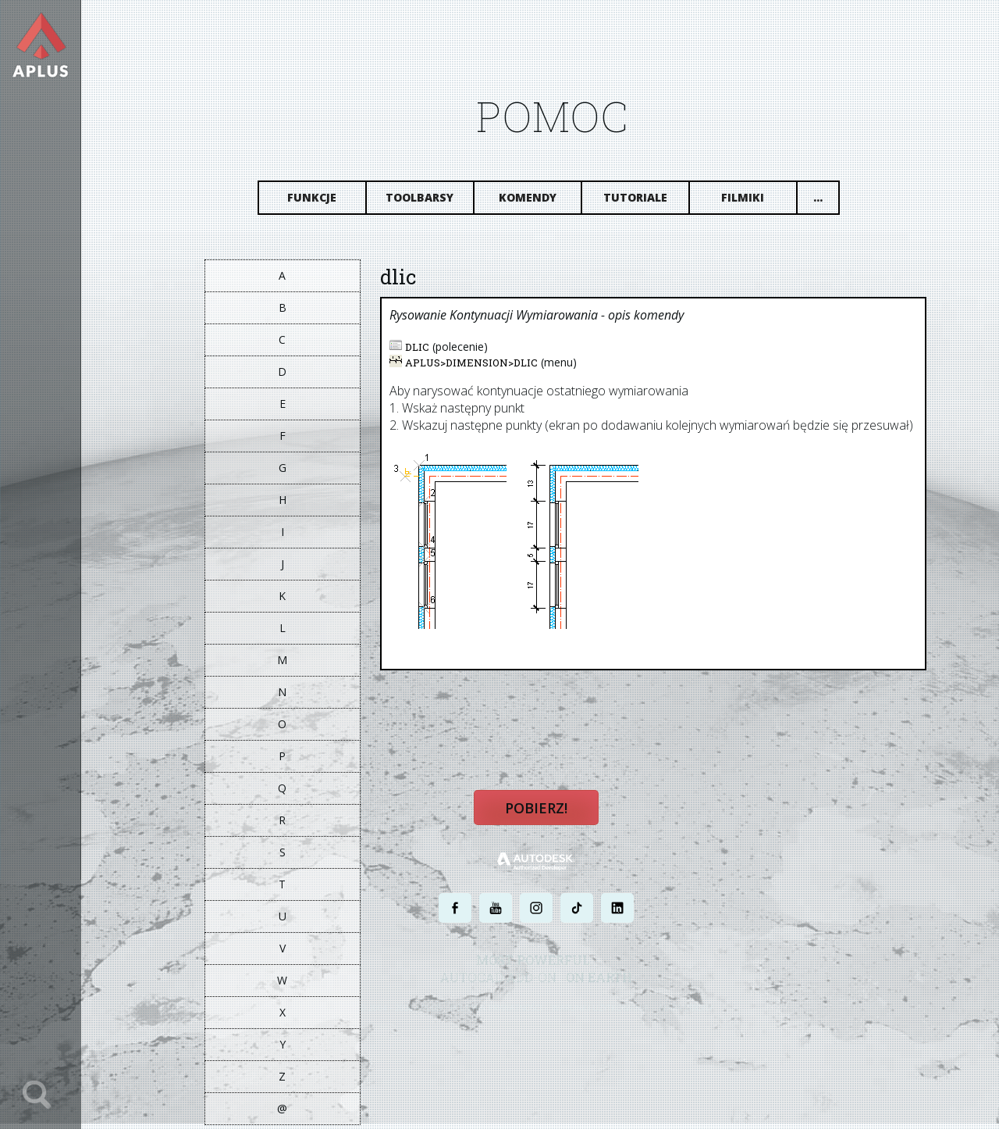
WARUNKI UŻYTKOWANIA (611, 1015)
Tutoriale (645, 201)
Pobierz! (546, 817)
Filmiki (753, 201)
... (828, 201)
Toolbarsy (430, 201)
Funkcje (322, 201)
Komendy (538, 201)
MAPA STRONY (696, 1015)
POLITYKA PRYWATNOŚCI (507, 1015)
